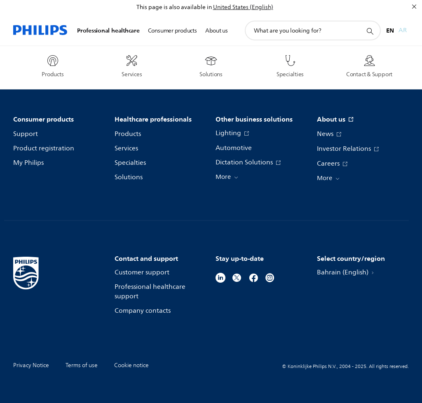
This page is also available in (174, 7)
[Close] (414, 7)
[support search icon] (370, 31)
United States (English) (243, 7)
